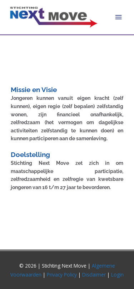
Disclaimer (94, 274)
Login (117, 274)
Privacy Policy (62, 274)
